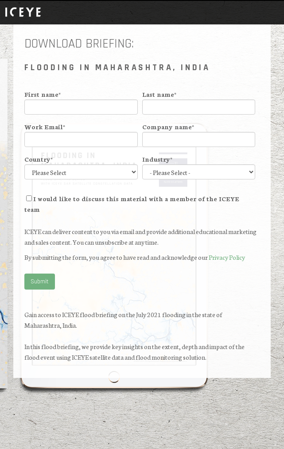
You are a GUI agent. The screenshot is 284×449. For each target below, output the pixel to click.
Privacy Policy (227, 257)
